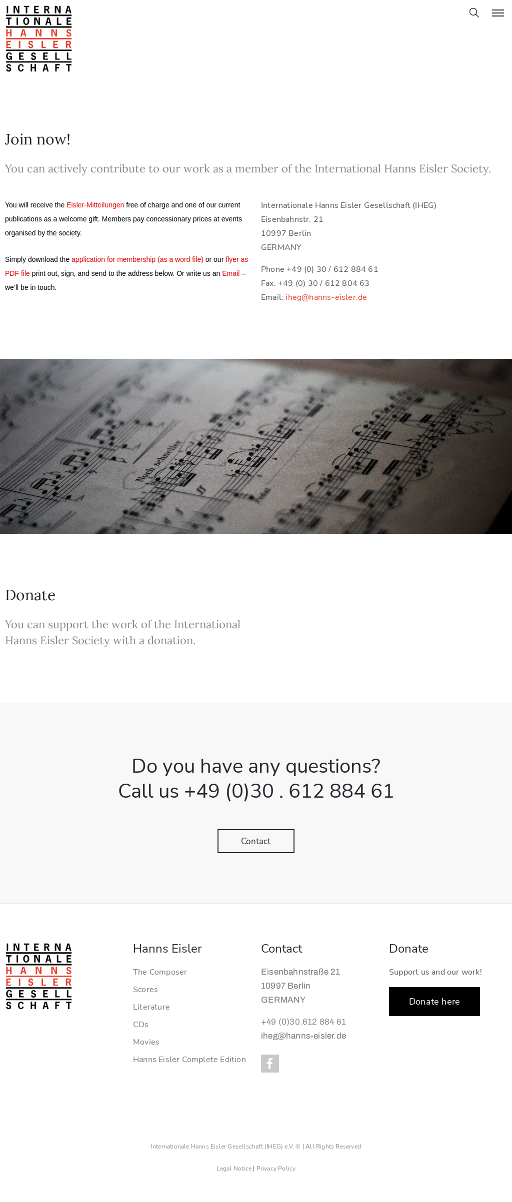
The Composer (160, 972)
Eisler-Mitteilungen (95, 205)
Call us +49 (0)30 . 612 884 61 (256, 791)
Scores (145, 989)
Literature (151, 1007)
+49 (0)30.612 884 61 (303, 1022)
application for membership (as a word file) (138, 259)
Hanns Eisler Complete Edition (189, 1059)
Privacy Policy (276, 1169)
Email (231, 273)
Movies (146, 1042)
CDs (141, 1024)
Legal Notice (234, 1169)
